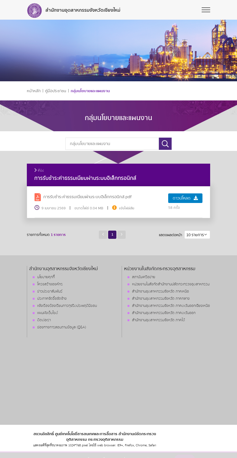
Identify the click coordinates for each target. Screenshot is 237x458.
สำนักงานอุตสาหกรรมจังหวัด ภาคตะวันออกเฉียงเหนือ (171, 306)
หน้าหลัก (34, 91)
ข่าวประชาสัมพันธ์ (49, 291)
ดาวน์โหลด (185, 198)
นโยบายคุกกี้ (46, 277)
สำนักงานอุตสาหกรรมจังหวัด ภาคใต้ (158, 320)
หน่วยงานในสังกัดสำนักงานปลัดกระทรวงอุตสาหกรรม (171, 284)
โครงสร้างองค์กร (50, 284)
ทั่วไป (39, 171)
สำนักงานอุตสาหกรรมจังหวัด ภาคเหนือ (160, 291)
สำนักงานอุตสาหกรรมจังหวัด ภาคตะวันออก (164, 313)
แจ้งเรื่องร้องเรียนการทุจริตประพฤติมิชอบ (67, 306)
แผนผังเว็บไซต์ (47, 313)
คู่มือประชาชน (55, 91)
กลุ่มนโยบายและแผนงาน (90, 91)
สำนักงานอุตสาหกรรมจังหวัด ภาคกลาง (161, 299)
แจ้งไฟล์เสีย (126, 208)
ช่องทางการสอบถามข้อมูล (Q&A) (61, 327)
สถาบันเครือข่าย (143, 277)
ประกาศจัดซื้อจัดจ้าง (52, 299)
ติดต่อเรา (44, 320)
